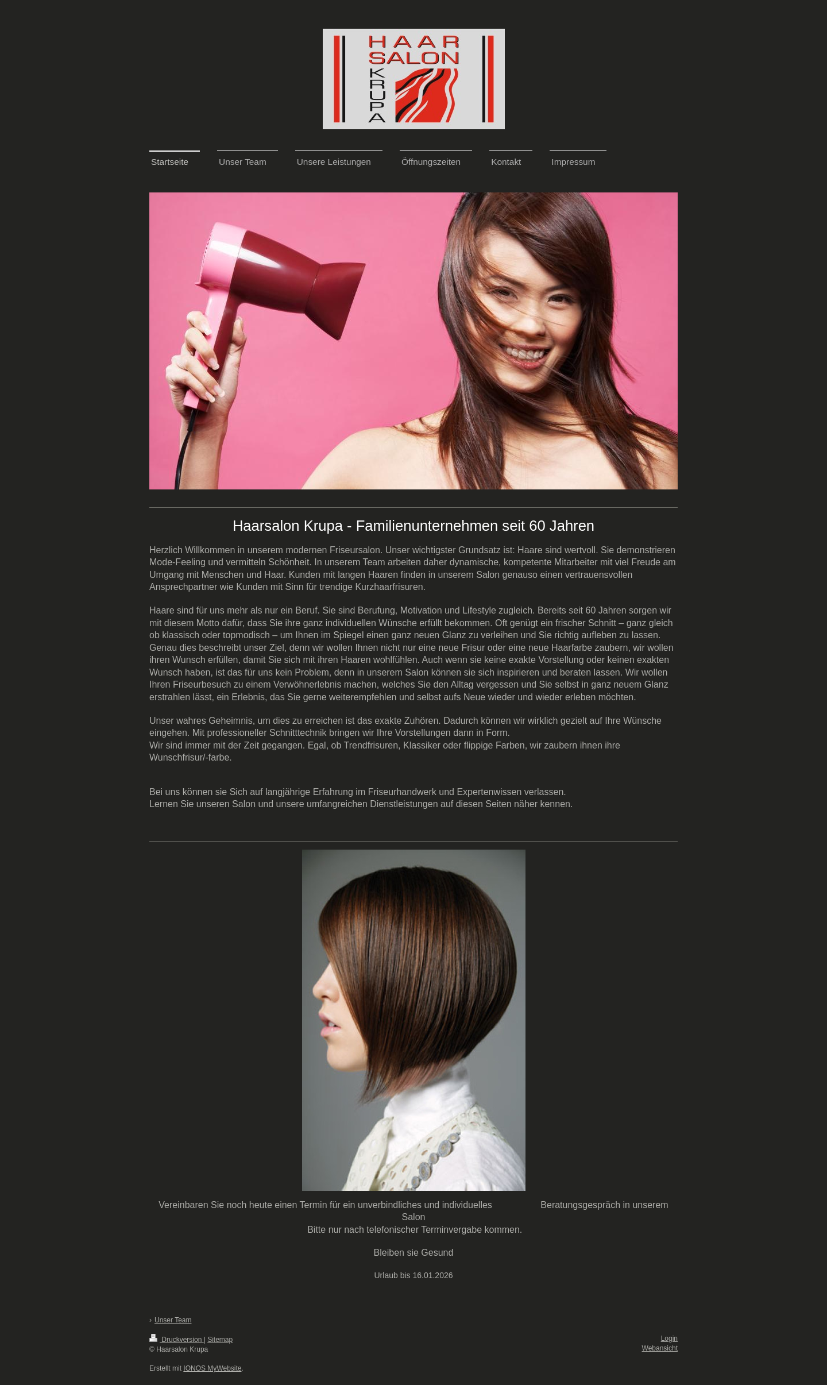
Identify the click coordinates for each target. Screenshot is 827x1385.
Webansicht (660, 1348)
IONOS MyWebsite (212, 1368)
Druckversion (176, 1340)
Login (669, 1338)
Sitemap (220, 1340)
